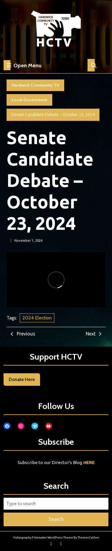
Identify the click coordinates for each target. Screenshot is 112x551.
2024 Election (37, 318)
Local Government (29, 99)
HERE (89, 462)
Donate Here (22, 379)
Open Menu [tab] (23, 65)
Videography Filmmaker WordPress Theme (43, 537)
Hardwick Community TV (35, 85)
